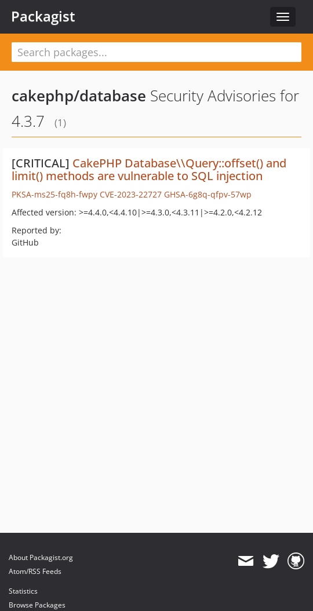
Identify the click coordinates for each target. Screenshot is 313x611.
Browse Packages (37, 605)
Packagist (43, 16)
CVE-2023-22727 (131, 194)
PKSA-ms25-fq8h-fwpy (54, 194)
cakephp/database (79, 95)
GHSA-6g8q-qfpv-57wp (208, 194)
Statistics (23, 591)
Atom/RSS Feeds (35, 571)
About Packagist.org (41, 557)
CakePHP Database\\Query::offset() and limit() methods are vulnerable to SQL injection (149, 169)
